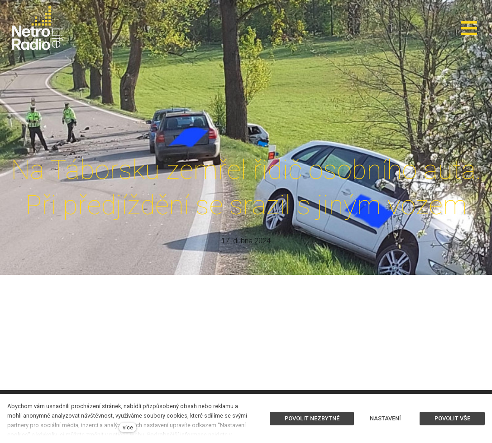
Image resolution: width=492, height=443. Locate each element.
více (128, 427)
